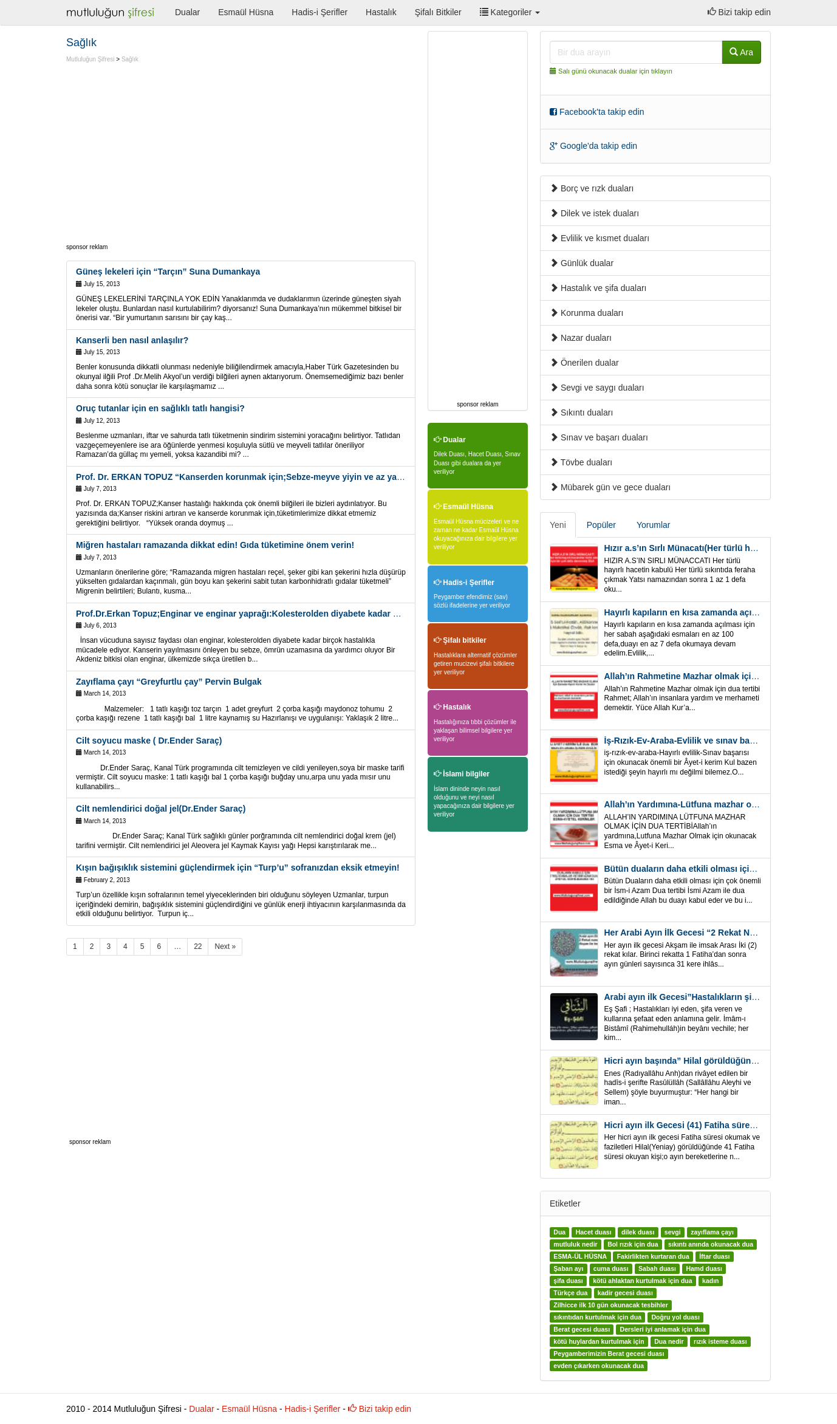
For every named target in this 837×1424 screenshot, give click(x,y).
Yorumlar (654, 525)
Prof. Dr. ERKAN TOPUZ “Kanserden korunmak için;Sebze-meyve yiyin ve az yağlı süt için (257, 477)
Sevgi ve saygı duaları (597, 387)
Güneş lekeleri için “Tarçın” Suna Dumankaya (168, 271)
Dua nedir (668, 1341)
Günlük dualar (581, 263)
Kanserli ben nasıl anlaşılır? (132, 340)
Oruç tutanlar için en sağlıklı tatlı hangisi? (160, 408)
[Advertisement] (168, 155)
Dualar (187, 12)
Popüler (601, 525)
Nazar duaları (581, 338)
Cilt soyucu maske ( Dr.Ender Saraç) (149, 740)
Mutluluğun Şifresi (90, 59)
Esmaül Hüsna (245, 12)
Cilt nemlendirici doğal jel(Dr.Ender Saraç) (160, 808)
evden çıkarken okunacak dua (598, 1365)
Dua (559, 1232)
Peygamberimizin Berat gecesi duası (608, 1353)
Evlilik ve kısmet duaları (599, 238)
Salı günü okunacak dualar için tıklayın (615, 71)
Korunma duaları (586, 313)
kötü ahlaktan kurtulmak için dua (642, 1280)
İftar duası (714, 1256)
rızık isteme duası (720, 1341)
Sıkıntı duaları (581, 412)
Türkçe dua (570, 1292)
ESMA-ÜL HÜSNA (580, 1256)
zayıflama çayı (712, 1232)
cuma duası (611, 1268)
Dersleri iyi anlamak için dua (663, 1329)
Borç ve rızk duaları (592, 188)
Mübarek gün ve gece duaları (610, 487)
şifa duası (567, 1280)
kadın (710, 1280)
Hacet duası (594, 1232)
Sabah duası (657, 1268)
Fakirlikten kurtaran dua (653, 1256)
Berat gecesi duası (581, 1329)
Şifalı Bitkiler (438, 12)
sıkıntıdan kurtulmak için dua (597, 1317)
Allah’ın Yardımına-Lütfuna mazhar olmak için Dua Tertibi (719, 804)
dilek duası (637, 1232)
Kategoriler (510, 12)
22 (198, 946)
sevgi (672, 1232)
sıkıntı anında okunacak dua (710, 1244)
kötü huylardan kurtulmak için (598, 1341)
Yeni (558, 525)
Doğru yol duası (675, 1317)
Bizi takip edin (739, 12)
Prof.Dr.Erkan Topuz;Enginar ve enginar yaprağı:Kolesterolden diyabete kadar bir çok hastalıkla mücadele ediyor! (305, 613)
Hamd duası (704, 1268)
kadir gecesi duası (625, 1292)
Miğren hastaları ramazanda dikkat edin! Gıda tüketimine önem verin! (215, 545)
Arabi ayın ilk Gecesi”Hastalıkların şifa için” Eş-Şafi (708, 997)
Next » (225, 946)
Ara (741, 52)
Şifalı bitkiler (460, 640)
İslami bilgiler (462, 774)
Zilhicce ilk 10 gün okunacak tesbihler (610, 1305)
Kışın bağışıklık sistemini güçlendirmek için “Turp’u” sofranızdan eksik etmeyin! (238, 867)
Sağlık (129, 59)
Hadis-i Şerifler (319, 12)
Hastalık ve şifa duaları (598, 288)
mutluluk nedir (575, 1244)
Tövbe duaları (581, 462)
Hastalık (381, 12)
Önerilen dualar (584, 363)
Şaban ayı (568, 1268)
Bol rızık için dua (632, 1244)
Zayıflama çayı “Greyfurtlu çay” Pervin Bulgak (169, 681)
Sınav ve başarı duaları (599, 437)
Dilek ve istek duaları (594, 213)
